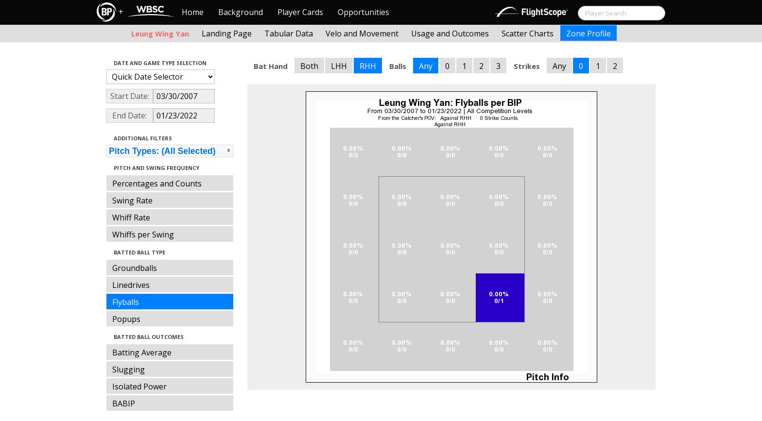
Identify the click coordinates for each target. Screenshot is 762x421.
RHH (368, 66)
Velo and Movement (362, 33)
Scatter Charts (528, 33)
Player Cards (300, 12)
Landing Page (227, 33)
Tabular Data (288, 33)
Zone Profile (588, 33)
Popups (126, 319)
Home (193, 12)
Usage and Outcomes (450, 33)
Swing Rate (132, 200)
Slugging (128, 369)
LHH (339, 66)
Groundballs (134, 268)
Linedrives (131, 285)
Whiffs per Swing (143, 234)
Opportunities (363, 12)
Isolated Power (139, 386)
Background (240, 12)
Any (426, 66)
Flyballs (125, 302)
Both (309, 66)
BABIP (123, 403)
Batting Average (142, 352)
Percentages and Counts (157, 183)
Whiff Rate (131, 217)
